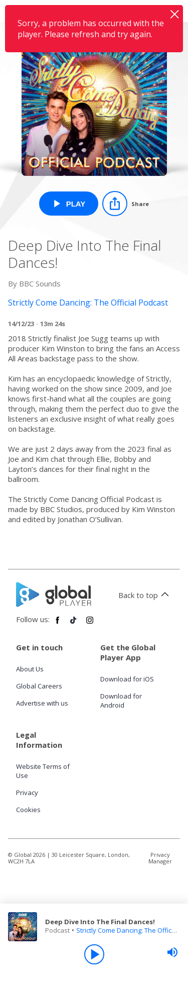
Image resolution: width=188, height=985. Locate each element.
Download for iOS (127, 678)
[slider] (172, 952)
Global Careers (39, 686)
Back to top (145, 595)
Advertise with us (42, 703)
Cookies (28, 809)
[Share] (125, 203)
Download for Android (121, 701)
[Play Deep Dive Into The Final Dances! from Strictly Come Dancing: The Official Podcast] (69, 203)
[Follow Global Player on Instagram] (90, 624)
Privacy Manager (160, 857)
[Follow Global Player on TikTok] (74, 624)
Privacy (27, 792)
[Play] (94, 954)
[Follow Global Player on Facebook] (58, 624)
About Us (30, 668)
